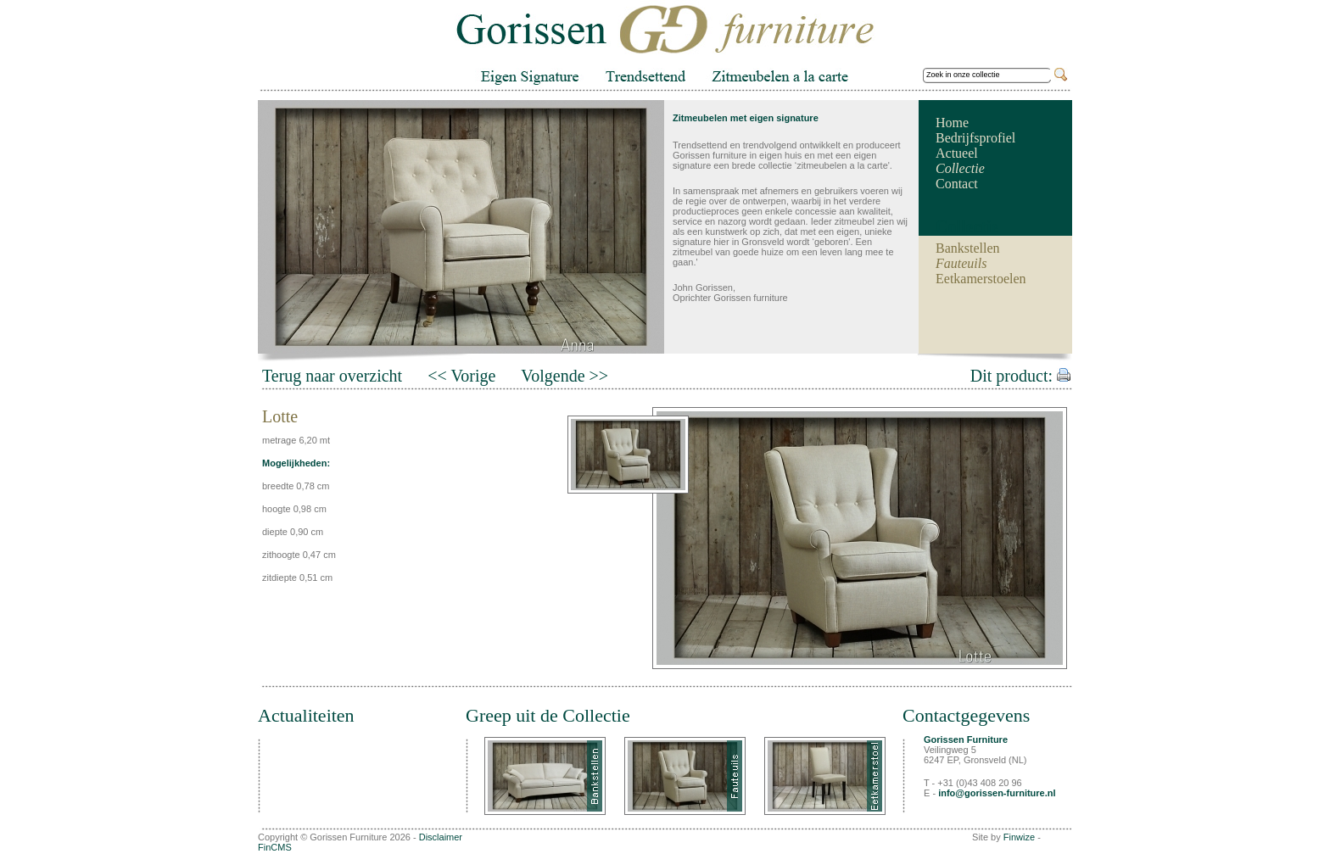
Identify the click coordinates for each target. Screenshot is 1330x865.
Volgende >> (564, 375)
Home (952, 122)
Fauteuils (961, 263)
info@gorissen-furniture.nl (996, 793)
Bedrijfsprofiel (975, 138)
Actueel (957, 153)
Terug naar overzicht (332, 375)
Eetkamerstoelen (981, 278)
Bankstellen (968, 248)
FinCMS (275, 847)
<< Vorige (461, 375)
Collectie (960, 168)
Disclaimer (440, 837)
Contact (957, 183)
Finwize (1019, 837)
